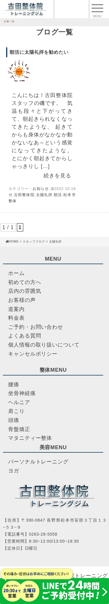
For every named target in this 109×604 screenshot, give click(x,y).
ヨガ (13, 471)
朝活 (58, 195)
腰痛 (13, 384)
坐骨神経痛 (22, 393)
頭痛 (13, 420)
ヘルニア (19, 402)
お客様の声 (22, 300)
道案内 (16, 309)
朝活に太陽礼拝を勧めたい (39, 52)
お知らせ (41, 188)
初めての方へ (24, 282)
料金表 (16, 318)
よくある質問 (24, 336)
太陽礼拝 (44, 195)
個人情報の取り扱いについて (44, 345)
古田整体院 (24, 195)
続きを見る (57, 176)
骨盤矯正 (19, 429)
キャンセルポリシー (33, 354)
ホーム (16, 273)
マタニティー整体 (30, 438)
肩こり (16, 411)
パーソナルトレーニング (38, 462)
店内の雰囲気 (24, 291)
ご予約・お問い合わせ (35, 327)
